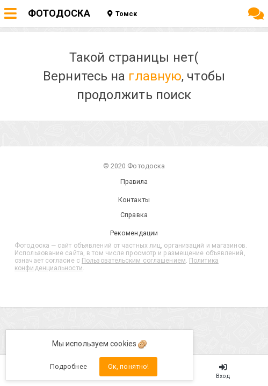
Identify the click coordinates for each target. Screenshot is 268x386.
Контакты (134, 200)
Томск (122, 14)
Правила (134, 181)
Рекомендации (134, 233)
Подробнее (68, 366)
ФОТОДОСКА (59, 13)
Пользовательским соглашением (134, 260)
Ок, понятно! (128, 366)
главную (155, 76)
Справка (134, 215)
